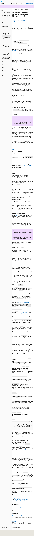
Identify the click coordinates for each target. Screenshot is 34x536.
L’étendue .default (15, 22)
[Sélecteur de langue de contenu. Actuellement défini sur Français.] (3, 531)
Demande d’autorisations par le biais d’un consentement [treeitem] (7, 43)
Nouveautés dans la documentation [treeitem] (4, 19)
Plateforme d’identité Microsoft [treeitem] (6, 12)
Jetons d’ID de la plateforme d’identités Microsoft (21, 499)
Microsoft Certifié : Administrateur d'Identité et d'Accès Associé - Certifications (21, 521)
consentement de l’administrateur (22, 312)
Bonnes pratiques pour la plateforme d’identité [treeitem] (5, 64)
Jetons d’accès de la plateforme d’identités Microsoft (22, 500)
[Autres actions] (32, 9)
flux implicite (24, 234)
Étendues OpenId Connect (16, 21)
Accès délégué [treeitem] (5, 31)
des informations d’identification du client (23, 449)
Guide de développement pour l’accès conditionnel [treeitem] (6, 48)
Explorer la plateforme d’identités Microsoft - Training (19, 515)
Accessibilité (23, 534)
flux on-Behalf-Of (19, 313)
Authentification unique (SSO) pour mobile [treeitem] (6, 54)
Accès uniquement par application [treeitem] (6, 34)
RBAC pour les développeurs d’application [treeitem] (6, 41)
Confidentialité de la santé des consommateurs (7, 534)
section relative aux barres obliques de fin (24, 302)
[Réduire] (10, 9)
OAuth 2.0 (18, 27)
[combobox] (6, 10)
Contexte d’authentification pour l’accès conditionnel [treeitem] (6, 51)
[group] (22, 426)
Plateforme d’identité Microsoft (24, 9)
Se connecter (31, 1)
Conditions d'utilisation (17, 534)
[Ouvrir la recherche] (28, 1)
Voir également (15, 23)
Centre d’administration (29, 3)
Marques (27, 534)
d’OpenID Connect (26, 169)
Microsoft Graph (14, 50)
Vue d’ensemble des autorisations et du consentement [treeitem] (5, 29)
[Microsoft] (1, 1)
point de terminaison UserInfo (26, 165)
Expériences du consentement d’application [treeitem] (6, 46)
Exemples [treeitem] (3, 20)
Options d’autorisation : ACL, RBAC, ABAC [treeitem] (7, 38)
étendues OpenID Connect (21, 85)
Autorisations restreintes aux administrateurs (19, 20)
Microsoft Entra (17, 9)
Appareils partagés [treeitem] (5, 55)
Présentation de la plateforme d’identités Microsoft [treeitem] (6, 16)
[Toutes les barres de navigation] (13, 9)
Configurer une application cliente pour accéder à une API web (21, 469)
